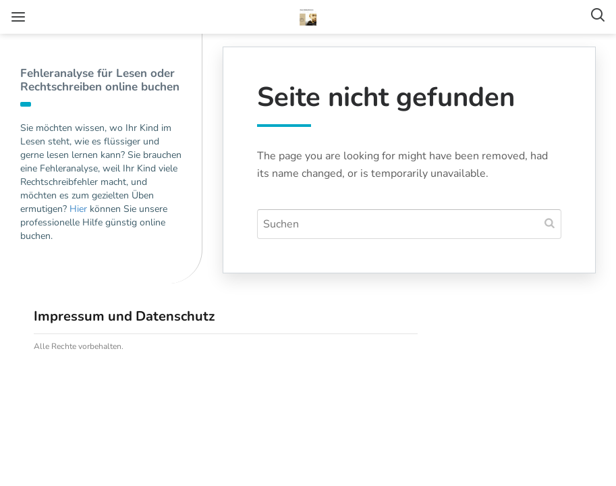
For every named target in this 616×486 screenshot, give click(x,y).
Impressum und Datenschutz (124, 316)
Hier (78, 208)
